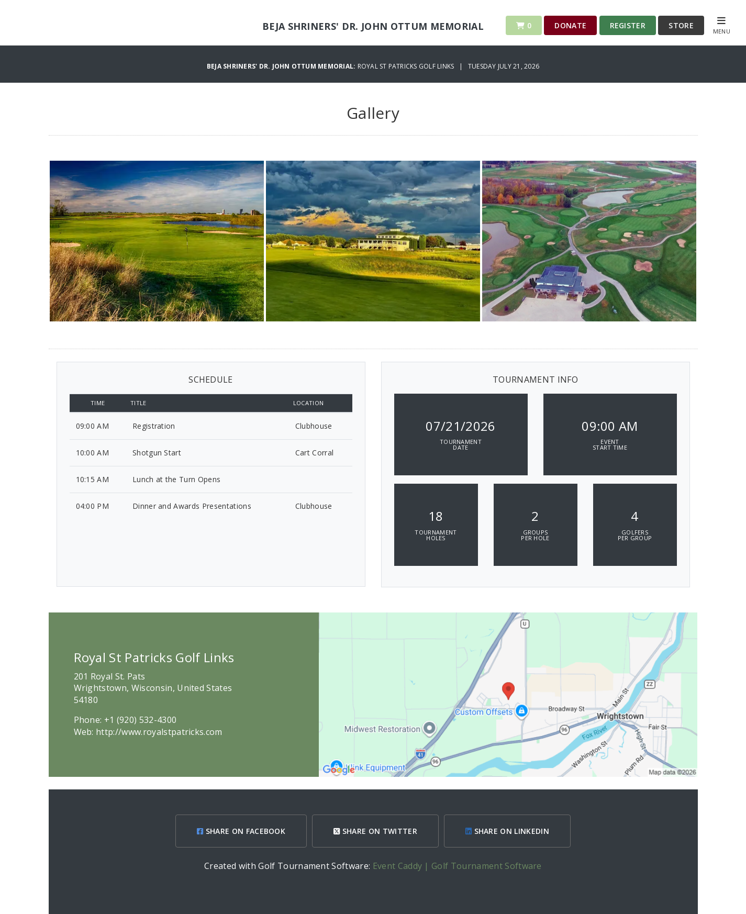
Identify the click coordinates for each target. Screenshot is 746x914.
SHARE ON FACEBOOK (241, 831)
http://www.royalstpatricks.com (159, 732)
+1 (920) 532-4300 (140, 720)
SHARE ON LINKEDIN (507, 831)
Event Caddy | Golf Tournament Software (457, 866)
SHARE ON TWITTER (375, 831)
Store (681, 25)
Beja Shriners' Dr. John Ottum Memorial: (282, 66)
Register (628, 25)
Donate (570, 25)
